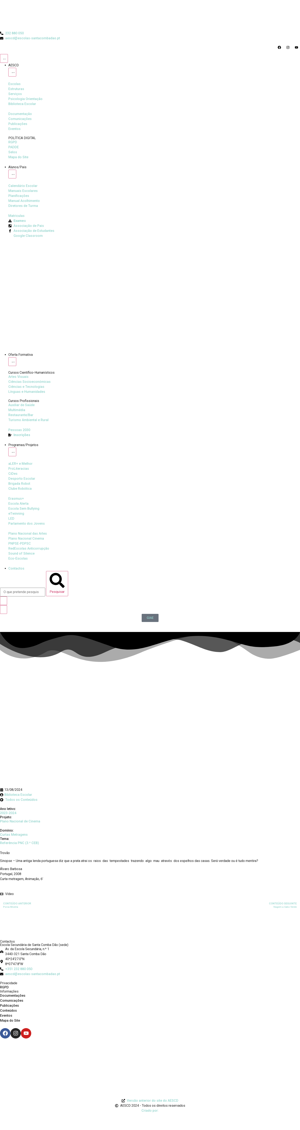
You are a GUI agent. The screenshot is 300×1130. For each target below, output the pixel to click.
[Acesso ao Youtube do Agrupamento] (297, 47)
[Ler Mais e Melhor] (20, 463)
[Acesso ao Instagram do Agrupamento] (288, 47)
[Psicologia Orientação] (25, 98)
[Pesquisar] (57, 583)
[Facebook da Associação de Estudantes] (31, 230)
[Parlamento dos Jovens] (11, 518)
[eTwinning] (16, 513)
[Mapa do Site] (18, 157)
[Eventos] (14, 128)
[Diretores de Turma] (23, 205)
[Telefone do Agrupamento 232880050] (12, 33)
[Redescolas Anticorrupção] (28, 548)
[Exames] (17, 220)
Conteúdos (8, 1011)
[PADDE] (13, 147)
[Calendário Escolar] (23, 185)
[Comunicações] (20, 118)
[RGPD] (12, 142)
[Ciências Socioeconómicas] (29, 381)
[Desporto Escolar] (18, 468)
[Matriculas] (16, 215)
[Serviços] (15, 93)
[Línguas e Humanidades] (26, 391)
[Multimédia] (16, 410)
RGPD (4, 987)
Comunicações (11, 1001)
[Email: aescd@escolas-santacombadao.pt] (150, 974)
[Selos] (12, 152)
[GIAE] (150, 618)
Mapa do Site (10, 1020)
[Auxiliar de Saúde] (21, 405)
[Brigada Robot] (19, 483)
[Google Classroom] (25, 235)
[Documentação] (20, 113)
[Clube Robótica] (21, 478)
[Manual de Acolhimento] (24, 200)
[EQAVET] (19, 430)
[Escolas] (14, 84)
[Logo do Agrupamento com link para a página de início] (150, 15)
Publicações (9, 1006)
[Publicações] (17, 123)
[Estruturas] (16, 89)
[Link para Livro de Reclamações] (150, 1049)
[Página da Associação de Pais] (26, 225)
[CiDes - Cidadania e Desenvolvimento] (13, 473)
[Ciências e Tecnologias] (26, 386)
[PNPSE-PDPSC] (19, 543)
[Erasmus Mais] (16, 498)
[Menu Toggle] (4, 58)
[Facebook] (5, 1033)
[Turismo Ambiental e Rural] (20, 415)
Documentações (12, 996)
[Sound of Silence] (21, 553)
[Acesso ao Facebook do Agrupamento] (280, 47)
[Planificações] (18, 195)
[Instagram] (15, 1033)
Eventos (6, 1015)
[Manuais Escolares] (23, 190)
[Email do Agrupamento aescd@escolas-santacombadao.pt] (30, 38)
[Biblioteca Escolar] (22, 103)
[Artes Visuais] (18, 376)
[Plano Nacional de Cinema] (27, 533)
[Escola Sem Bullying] (18, 503)
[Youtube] (26, 1033)
